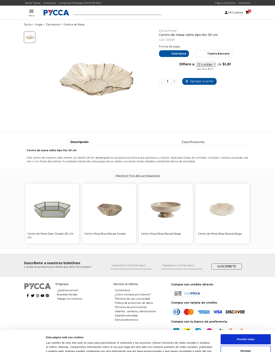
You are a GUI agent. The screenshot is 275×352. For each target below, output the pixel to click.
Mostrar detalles (56, 345)
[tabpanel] (137, 156)
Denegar (245, 330)
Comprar (199, 81)
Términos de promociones (131, 307)
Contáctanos (49, 3)
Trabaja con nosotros (69, 298)
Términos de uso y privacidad (132, 298)
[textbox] (115, 13)
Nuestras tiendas (67, 294)
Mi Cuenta (233, 12)
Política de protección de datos (134, 303)
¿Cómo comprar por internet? (133, 294)
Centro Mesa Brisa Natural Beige (161, 233)
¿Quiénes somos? (68, 290)
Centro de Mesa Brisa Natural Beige (220, 233)
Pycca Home (168, 30)
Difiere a (186, 64)
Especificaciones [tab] (193, 142)
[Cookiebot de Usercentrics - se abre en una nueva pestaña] (22, 345)
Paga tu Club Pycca (225, 3)
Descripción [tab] (80, 142)
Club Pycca (244, 3)
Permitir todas (246, 319)
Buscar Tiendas (32, 3)
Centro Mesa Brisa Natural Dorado (105, 233)
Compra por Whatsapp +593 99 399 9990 (80, 3)
